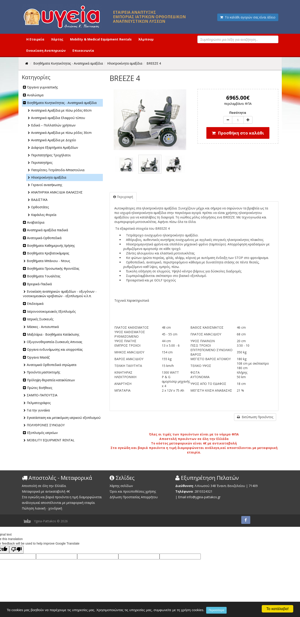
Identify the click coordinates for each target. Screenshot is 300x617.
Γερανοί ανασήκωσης (46, 185)
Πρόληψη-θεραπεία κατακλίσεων (51, 380)
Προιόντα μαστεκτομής (43, 372)
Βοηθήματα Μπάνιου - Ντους (48, 261)
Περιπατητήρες (41, 162)
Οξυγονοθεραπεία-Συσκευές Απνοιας (54, 342)
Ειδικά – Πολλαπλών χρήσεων (53, 125)
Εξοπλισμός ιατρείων (42, 433)
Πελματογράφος (39, 403)
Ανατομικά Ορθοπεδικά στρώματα (51, 365)
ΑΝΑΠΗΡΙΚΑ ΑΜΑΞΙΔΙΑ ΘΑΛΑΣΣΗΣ (57, 192)
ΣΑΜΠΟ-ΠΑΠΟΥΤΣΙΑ (42, 395)
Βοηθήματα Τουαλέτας (43, 276)
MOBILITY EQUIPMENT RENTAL (50, 440)
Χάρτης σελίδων (121, 486)
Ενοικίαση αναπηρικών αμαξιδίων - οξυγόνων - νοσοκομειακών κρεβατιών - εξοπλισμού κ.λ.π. (60, 293)
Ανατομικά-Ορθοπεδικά (44, 238)
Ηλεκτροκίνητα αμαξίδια (48, 177)
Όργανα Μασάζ (38, 357)
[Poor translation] (16, 550)
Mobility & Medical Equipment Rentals (101, 39)
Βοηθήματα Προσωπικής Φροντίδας (53, 268)
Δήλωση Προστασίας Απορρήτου (134, 497)
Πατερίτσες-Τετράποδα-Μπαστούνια (57, 170)
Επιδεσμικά (35, 303)
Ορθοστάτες (40, 207)
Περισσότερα (216, 610)
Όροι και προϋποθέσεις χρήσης (133, 491)
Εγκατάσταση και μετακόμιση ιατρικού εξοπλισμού (64, 417)
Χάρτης (57, 39)
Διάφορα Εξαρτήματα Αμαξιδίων (54, 147)
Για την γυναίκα (38, 410)
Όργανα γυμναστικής (42, 87)
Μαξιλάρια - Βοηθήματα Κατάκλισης (53, 334)
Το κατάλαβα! (277, 609)
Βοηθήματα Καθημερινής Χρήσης (51, 245)
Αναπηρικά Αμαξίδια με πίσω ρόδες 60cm (61, 110)
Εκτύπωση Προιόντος (255, 417)
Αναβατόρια (35, 222)
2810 (198, 491)
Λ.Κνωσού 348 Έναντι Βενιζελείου (220, 486)
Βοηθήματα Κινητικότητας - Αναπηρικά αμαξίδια (62, 103)
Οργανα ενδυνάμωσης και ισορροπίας (55, 349)
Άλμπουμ (145, 39)
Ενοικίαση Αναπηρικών (46, 50)
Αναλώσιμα (35, 95)
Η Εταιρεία (35, 39)
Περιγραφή (123, 197)
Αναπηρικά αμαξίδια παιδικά (47, 230)
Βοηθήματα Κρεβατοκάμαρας (48, 253)
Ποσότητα (237, 112)
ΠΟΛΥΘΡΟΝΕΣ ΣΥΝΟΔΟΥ (46, 425)
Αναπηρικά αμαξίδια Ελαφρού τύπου (58, 118)
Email (182, 497)
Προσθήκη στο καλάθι (238, 133)
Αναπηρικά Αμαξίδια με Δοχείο (53, 140)
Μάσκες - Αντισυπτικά (43, 327)
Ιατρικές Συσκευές (40, 319)
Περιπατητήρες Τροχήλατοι (51, 155)
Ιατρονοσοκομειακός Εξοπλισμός (51, 311)
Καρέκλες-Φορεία (43, 215)
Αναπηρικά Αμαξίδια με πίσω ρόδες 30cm (61, 132)
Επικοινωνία (83, 50)
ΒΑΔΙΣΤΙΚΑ (39, 199)
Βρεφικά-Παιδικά (39, 284)
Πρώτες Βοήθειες (39, 388)
